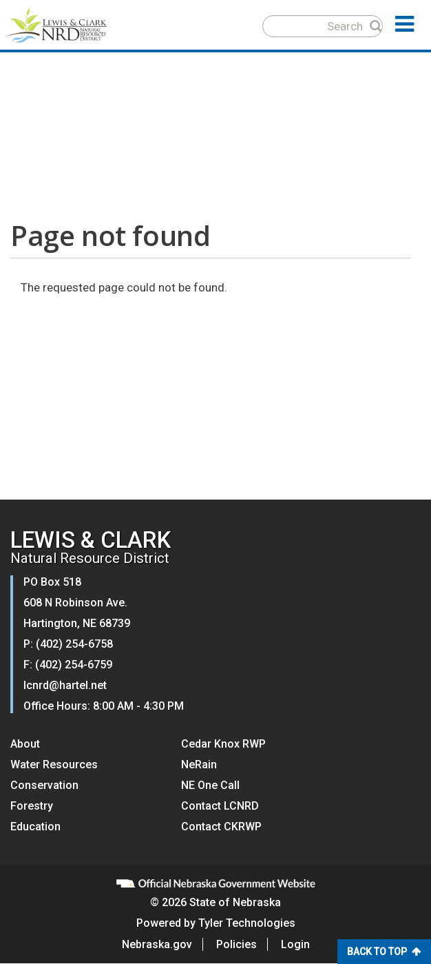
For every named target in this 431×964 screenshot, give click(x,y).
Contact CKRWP (221, 826)
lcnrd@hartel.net (65, 685)
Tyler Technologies (246, 923)
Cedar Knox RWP (223, 743)
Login (295, 944)
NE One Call (210, 785)
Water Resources (54, 764)
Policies (236, 944)
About (25, 743)
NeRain (199, 764)
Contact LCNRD (220, 805)
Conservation (44, 785)
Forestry (31, 805)
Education (35, 826)
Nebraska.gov (157, 944)
